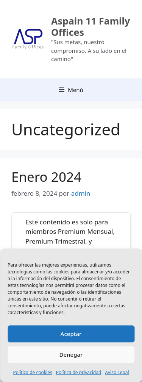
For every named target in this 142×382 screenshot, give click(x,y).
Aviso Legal (117, 372)
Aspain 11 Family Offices (90, 26)
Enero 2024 (46, 177)
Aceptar (71, 334)
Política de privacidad (78, 372)
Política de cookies (32, 372)
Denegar (71, 354)
